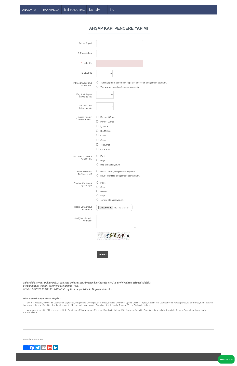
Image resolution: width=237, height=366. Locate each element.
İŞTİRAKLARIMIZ (74, 9)
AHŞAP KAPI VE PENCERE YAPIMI (43, 289)
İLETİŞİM (94, 9)
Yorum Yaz (38, 339)
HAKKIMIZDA (51, 9)
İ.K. (112, 9)
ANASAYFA (29, 9)
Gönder (102, 254)
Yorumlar (27, 339)
